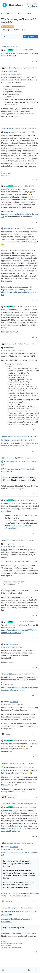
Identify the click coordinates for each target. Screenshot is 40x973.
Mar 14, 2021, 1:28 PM (15, 546)
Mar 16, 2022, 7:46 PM (15, 849)
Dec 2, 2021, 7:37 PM (15, 647)
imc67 (6, 71)
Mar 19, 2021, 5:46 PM (27, 622)
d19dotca (7, 132)
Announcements (8, 26)
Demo (34, 4)
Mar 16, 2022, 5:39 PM (27, 740)
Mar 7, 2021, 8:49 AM (29, 461)
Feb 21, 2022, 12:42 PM (26, 674)
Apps (28, 4)
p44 (5, 436)
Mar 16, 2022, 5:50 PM (27, 807)
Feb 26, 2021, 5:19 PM (27, 186)
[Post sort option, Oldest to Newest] (4, 36)
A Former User (9, 440)
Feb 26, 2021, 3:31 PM (15, 74)
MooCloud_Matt (9, 911)
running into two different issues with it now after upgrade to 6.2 (18, 292)
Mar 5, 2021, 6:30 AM (24, 228)
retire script (5, 199)
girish (6, 50)
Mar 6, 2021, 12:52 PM (15, 350)
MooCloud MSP (6, 945)
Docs (30, 6)
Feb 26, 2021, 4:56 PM (24, 132)
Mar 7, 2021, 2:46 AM (27, 440)
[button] (3, 970)
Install (35, 6)
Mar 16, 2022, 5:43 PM (26, 767)
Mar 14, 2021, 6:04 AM (27, 500)
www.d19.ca (5, 175)
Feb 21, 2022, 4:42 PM (15, 704)
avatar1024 (8, 674)
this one (4, 785)
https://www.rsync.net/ (10, 828)
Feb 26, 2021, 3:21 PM (27, 50)
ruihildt (6, 46)
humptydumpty (9, 347)
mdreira (6, 644)
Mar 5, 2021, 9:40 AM (27, 306)
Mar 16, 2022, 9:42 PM (29, 911)
